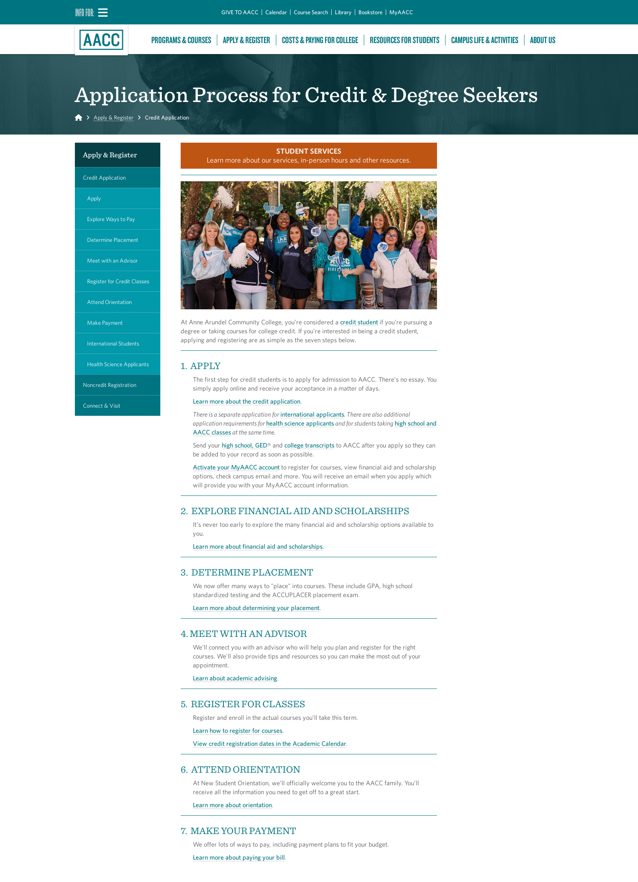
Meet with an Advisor (112, 260)
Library (343, 12)
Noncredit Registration (109, 385)
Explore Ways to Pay (111, 219)
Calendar (276, 12)
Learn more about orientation (232, 804)
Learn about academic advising (235, 678)
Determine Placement (112, 240)
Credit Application (104, 177)
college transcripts (309, 445)
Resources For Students (404, 40)
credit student (359, 322)
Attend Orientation (109, 302)
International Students (113, 343)
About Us (542, 40)
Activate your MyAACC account (236, 467)
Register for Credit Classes (118, 281)
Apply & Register (246, 40)
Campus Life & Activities (484, 40)
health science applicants (300, 423)
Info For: (84, 12)
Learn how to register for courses (237, 730)
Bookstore (370, 12)
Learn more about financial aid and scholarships (258, 546)
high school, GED (244, 445)
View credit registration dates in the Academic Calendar (269, 743)
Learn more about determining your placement (256, 607)
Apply (94, 198)
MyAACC (401, 12)
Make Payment (105, 322)
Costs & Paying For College (320, 40)
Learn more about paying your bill (239, 857)
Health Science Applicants (118, 364)
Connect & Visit (101, 405)
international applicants (312, 414)
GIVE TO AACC (239, 12)
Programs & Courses (181, 40)
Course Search (311, 12)
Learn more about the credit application (246, 401)
